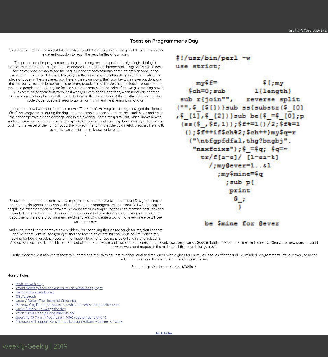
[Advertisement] (164, 268)
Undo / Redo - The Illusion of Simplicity (46, 300)
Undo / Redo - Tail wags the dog (41, 309)
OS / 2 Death (26, 296)
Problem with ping (30, 284)
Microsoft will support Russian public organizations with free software (69, 321)
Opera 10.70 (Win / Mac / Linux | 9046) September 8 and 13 (61, 317)
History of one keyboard (34, 292)
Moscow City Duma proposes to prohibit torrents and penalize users (68, 305)
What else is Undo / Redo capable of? (45, 313)
